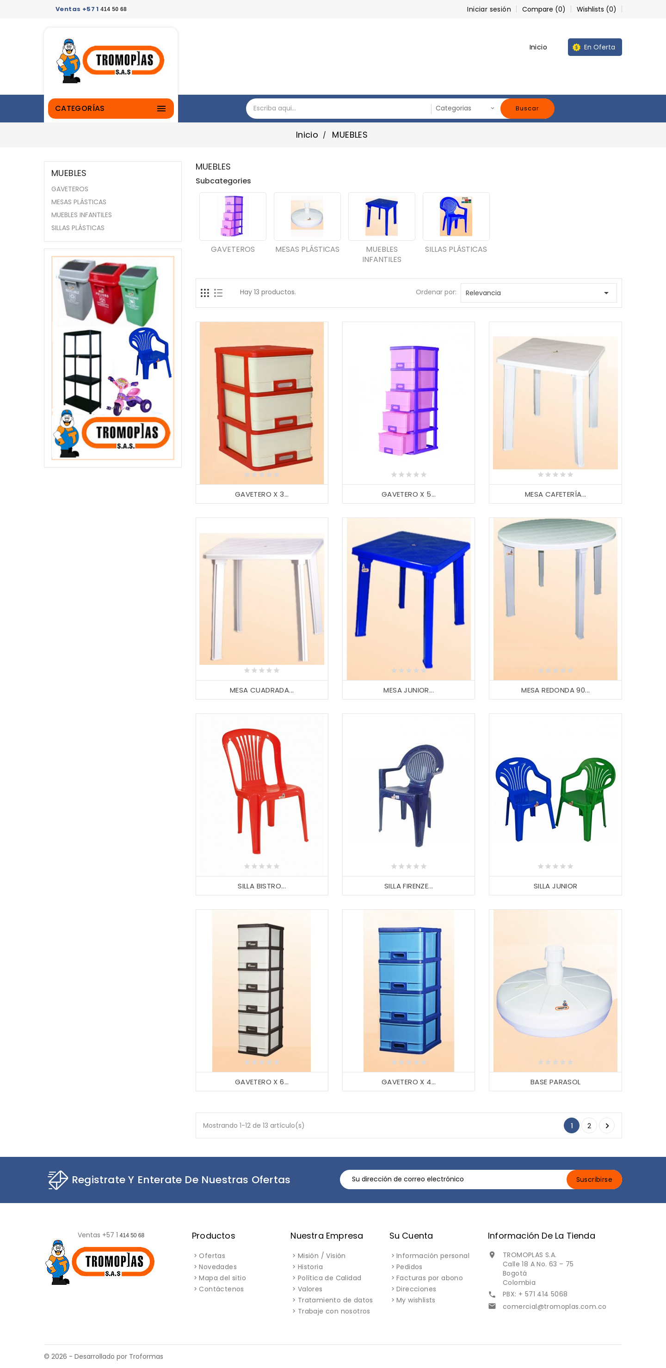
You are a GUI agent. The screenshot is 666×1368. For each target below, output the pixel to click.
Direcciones (416, 1289)
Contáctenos (221, 1289)
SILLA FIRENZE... (408, 886)
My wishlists (416, 1300)
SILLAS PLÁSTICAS (78, 227)
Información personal (432, 1255)
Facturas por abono (429, 1278)
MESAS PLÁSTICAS (78, 202)
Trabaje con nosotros (334, 1311)
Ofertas (212, 1255)
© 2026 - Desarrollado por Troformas (103, 1356)
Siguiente (607, 1126)
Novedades (218, 1266)
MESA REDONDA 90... (555, 690)
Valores (310, 1289)
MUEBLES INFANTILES (81, 214)
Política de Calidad (330, 1278)
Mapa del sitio (222, 1278)
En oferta (599, 47)
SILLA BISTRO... (262, 886)
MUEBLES (69, 173)
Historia (310, 1266)
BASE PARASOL (555, 1082)
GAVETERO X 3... (262, 494)
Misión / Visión (322, 1255)
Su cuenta (411, 1235)
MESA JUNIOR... (408, 690)
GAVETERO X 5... (409, 494)
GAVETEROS (69, 189)
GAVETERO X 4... (409, 1082)
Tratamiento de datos (335, 1300)
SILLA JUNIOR (556, 886)
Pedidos (409, 1266)
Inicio (538, 47)
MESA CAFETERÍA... (555, 494)
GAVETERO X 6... (262, 1082)
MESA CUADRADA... (262, 690)
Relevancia (539, 292)
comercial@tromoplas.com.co (554, 1306)
